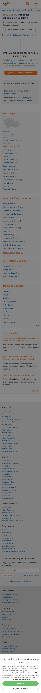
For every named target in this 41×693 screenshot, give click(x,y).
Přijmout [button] (20, 683)
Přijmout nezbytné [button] (20, 689)
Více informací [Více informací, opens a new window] (30, 677)
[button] (20, 679)
